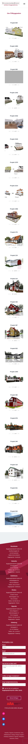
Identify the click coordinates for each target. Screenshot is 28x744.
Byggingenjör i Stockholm (14, 557)
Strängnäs (21, 736)
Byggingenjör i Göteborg (14, 633)
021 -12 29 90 (16, 570)
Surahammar (17, 732)
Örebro (16, 738)
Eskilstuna (11, 736)
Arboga (17, 734)
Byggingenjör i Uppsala (14, 619)
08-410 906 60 (16, 555)
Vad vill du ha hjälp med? (9, 663)
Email (4, 651)
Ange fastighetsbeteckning (10, 682)
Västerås (6, 732)
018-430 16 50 (16, 617)
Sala (22, 732)
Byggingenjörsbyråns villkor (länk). (12, 690)
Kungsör (22, 734)
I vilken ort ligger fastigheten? (11, 676)
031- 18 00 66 (16, 631)
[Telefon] (14, 659)
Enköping (6, 736)
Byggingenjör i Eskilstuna (14, 586)
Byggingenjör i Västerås (14, 572)
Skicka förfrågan (14, 698)
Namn (4, 645)
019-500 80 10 (16, 601)
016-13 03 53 (15, 584)
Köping (13, 734)
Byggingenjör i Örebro (14, 603)
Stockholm (12, 738)
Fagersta (11, 732)
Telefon (4, 657)
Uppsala (16, 736)
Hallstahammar (7, 734)
